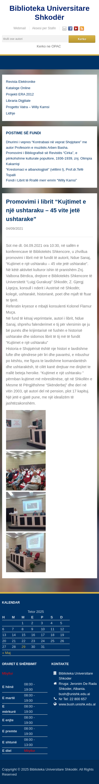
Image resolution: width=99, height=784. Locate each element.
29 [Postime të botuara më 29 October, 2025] (23, 647)
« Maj (6, 653)
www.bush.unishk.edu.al (77, 704)
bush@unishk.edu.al (74, 694)
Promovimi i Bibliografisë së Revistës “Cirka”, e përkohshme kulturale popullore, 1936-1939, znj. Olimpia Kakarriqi (49, 158)
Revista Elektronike (20, 82)
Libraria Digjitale (18, 101)
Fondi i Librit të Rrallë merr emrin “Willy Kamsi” (41, 180)
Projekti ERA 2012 (20, 94)
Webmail (19, 28)
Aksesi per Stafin (44, 28)
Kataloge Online (18, 88)
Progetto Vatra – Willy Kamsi (27, 107)
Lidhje (10, 113)
